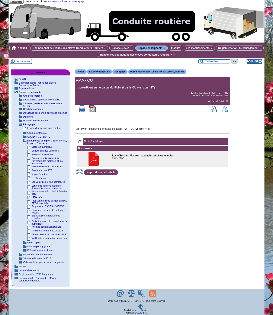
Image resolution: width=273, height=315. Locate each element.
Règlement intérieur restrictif (37, 254)
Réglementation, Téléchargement (239, 48)
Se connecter (23, 61)
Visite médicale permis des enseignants (43, 262)
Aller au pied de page (74, 1)
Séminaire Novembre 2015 (37, 258)
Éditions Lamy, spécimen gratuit (43, 128)
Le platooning (39, 178)
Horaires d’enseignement (36, 120)
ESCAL (138, 313)
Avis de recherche (32, 95)
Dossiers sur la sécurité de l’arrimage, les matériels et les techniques (47, 161)
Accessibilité (16, 2)
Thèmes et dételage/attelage (46, 226)
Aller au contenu (32, 1)
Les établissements (199, 48)
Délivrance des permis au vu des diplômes (45, 113)
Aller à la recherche (52, 1)
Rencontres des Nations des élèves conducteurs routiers (136, 54)
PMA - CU (37, 197)
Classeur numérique (42, 147)
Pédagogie (120, 72)
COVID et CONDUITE (38, 136)
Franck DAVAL (219, 101)
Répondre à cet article (101, 172)
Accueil (19, 48)
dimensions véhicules (43, 154)
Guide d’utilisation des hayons (47, 166)
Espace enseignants (151, 48)
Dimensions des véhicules (45, 150)
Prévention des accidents (40, 250)
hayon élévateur (40, 174)
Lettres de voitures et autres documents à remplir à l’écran (47, 187)
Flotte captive (34, 242)
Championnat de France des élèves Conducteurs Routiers (69, 48)
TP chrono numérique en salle (47, 230)
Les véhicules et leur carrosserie (48, 182)
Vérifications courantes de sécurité (49, 238)
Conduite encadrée (33, 109)
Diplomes (28, 116)
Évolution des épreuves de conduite (41, 99)
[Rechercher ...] (214, 61)
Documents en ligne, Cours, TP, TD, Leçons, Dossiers (157, 72)
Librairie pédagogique (38, 246)
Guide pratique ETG (42, 170)
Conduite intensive (37, 133)
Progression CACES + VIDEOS (48, 206)
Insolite (175, 48)
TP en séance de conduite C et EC (50, 234)
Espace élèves (122, 48)
